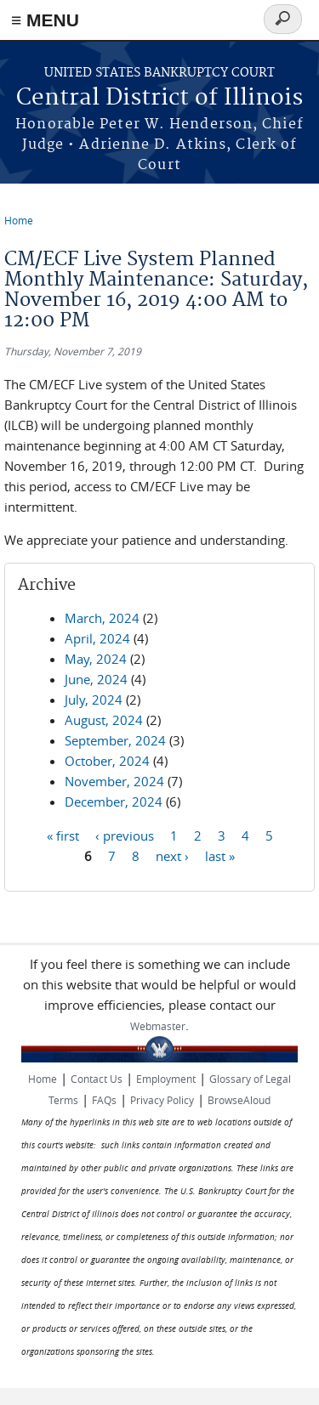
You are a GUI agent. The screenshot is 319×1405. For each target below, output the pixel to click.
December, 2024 (113, 801)
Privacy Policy (162, 1100)
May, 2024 (96, 658)
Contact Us (96, 1078)
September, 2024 (115, 740)
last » (220, 855)
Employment (166, 1078)
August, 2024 (104, 719)
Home (18, 220)
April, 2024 (97, 638)
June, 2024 (96, 679)
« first (63, 834)
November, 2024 (114, 781)
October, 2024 (107, 760)
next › (172, 855)
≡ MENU (45, 20)
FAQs (104, 1100)
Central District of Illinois (159, 98)
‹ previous (124, 834)
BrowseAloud (239, 1100)
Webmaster (157, 1026)
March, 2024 (102, 617)
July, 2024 (93, 699)
